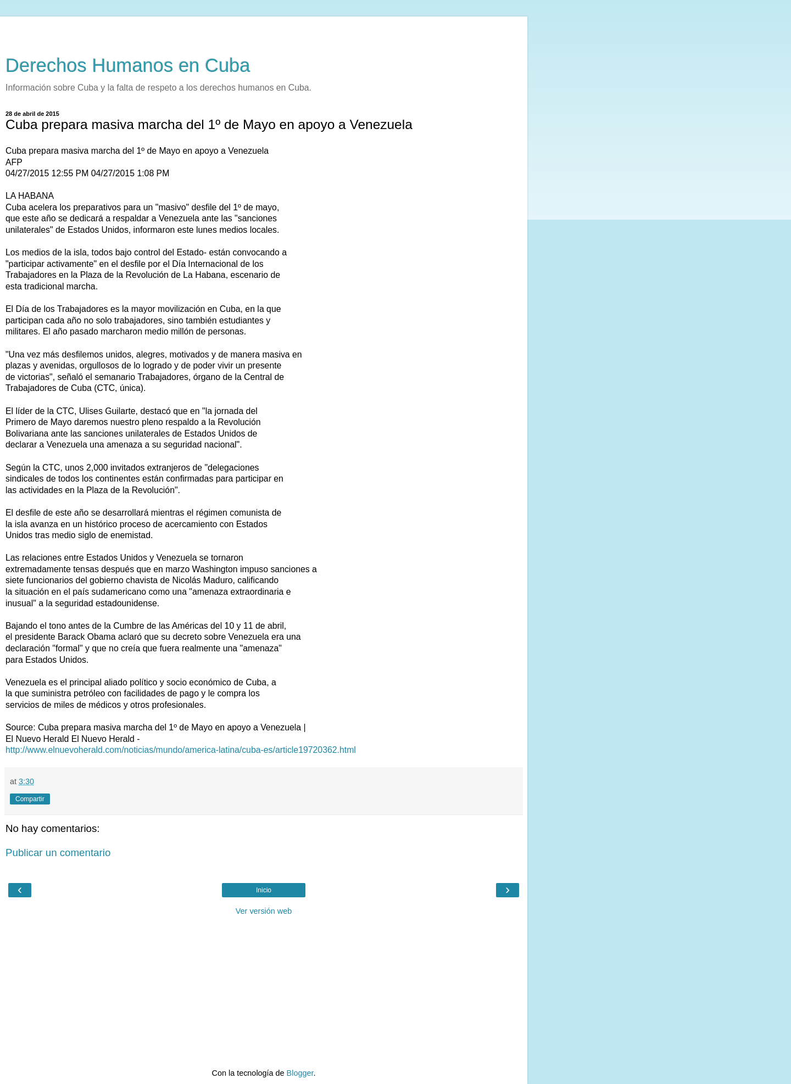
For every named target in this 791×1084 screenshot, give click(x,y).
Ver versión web (264, 911)
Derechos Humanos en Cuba (127, 65)
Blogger (300, 1073)
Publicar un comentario (57, 852)
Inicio (263, 890)
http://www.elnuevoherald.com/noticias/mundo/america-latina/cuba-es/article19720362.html (180, 750)
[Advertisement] (264, 30)
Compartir (29, 799)
